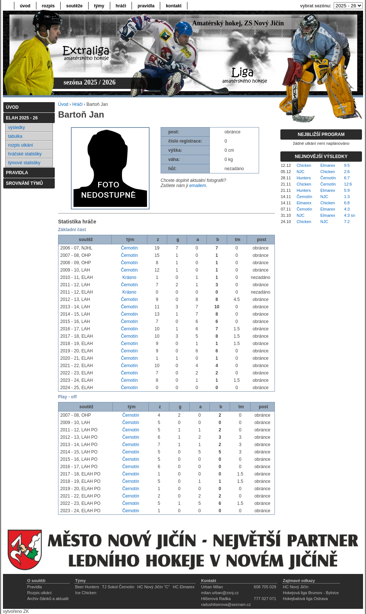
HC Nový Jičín (296, 587)
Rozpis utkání (39, 592)
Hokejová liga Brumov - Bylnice (311, 592)
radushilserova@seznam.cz (226, 604)
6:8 (346, 203)
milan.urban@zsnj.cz (219, 592)
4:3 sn (349, 215)
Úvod (63, 104)
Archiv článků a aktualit (48, 598)
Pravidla (34, 587)
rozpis (48, 5)
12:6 (348, 184)
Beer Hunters (87, 587)
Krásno (129, 277)
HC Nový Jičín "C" (153, 587)
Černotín (129, 248)
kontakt (174, 5)
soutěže (74, 5)
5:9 (346, 190)
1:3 (346, 196)
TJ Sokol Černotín (118, 587)
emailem (197, 185)
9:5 (346, 165)
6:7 (346, 178)
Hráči (77, 104)
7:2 (346, 221)
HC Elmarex (183, 587)
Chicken (304, 165)
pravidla (145, 5)
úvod (25, 5)
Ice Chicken (85, 592)
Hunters (304, 178)
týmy (99, 5)
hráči (121, 5)
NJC (300, 171)
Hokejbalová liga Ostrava (305, 598)
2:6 (346, 171)
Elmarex (327, 165)
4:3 (346, 209)
